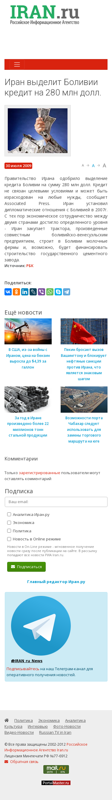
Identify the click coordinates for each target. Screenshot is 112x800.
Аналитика (75, 720)
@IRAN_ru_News (26, 660)
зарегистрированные (39, 472)
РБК (29, 265)
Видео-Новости (19, 732)
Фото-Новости (67, 726)
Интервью (38, 726)
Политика (19, 531)
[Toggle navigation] (17, 64)
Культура (13, 726)
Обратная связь (21, 761)
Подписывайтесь (23, 668)
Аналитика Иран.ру (28, 514)
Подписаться (26, 566)
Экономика (20, 522)
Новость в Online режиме (34, 539)
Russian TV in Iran (55, 732)
